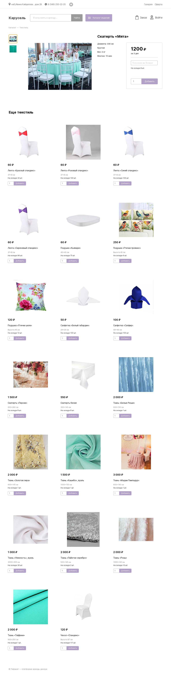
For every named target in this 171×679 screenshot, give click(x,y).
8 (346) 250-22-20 (57, 4)
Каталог (12, 27)
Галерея (148, 4)
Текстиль (23, 27)
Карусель (17, 18)
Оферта (158, 4)
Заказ (141, 17)
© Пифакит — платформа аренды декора (28, 669)
